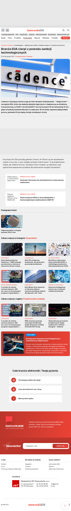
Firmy (10, 38)
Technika (54, 38)
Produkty (17, 38)
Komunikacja (52, 34)
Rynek (3, 38)
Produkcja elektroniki (8, 34)
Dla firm (65, 38)
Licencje (28, 466)
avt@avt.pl (54, 484)
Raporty (37, 38)
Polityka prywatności (31, 469)
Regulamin (28, 464)
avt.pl (53, 486)
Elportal (51, 466)
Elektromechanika (41, 34)
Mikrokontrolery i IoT (63, 34)
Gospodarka (27, 38)
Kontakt (3, 464)
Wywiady (46, 38)
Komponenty (23, 34)
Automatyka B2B (54, 464)
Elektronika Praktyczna (56, 469)
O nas (3, 466)
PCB (17, 34)
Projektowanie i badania (23, 56)
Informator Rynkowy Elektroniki (11, 469)
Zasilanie (31, 34)
